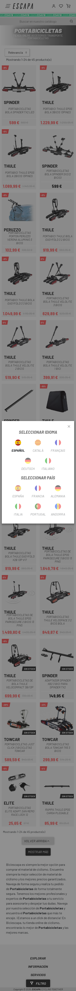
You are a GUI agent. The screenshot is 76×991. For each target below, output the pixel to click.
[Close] (69, 426)
